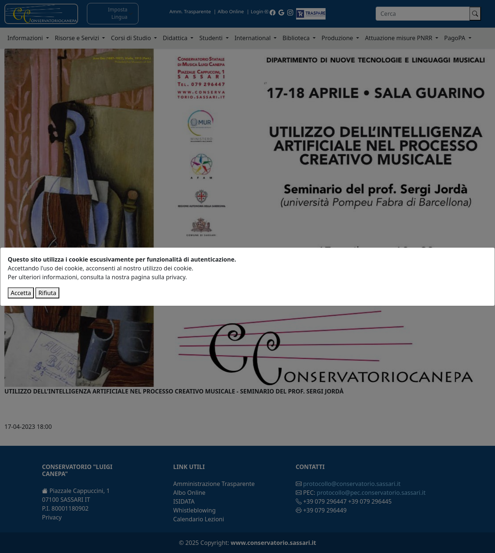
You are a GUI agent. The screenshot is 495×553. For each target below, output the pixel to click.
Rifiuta (47, 293)
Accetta (21, 293)
